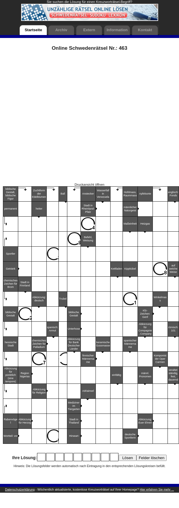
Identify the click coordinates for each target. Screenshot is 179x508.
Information (117, 30)
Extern (89, 30)
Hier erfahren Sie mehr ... (157, 489)
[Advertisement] (63, 119)
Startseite (33, 30)
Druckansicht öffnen (90, 184)
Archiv (61, 30)
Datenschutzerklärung (20, 489)
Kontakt (145, 30)
